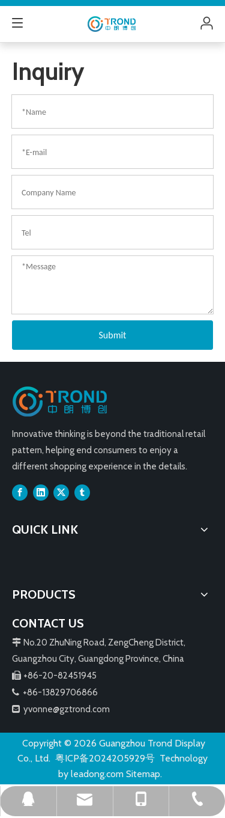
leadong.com (97, 774)
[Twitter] (61, 492)
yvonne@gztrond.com (66, 709)
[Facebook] (20, 492)
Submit (113, 335)
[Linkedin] (41, 492)
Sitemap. (144, 774)
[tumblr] (82, 492)
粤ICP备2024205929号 (105, 758)
